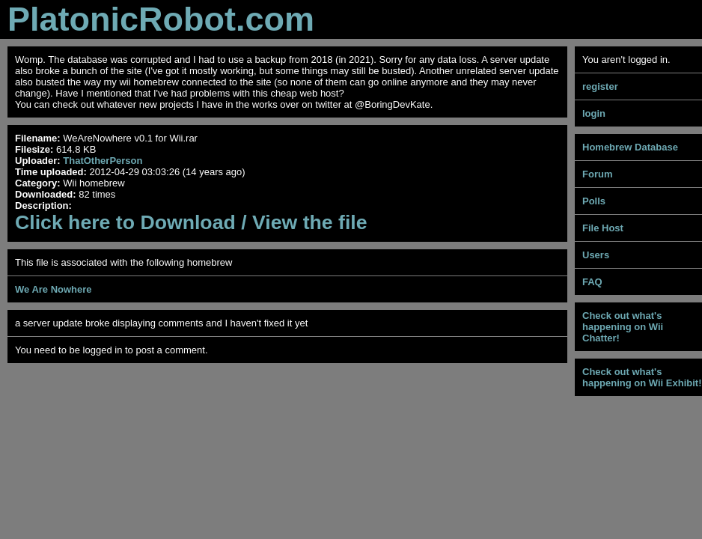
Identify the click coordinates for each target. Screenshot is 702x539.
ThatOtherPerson (102, 160)
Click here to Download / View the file (191, 222)
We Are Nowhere (53, 289)
